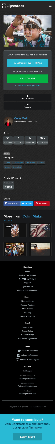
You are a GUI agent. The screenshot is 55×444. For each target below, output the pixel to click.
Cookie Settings (27, 334)
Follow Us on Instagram (29, 359)
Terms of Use (27, 327)
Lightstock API (27, 286)
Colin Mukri (21, 118)
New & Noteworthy (27, 316)
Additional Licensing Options (27, 85)
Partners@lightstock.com (27, 386)
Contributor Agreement (27, 338)
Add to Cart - (27, 78)
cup (7, 167)
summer (30, 162)
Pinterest (41, 203)
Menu (50, 6)
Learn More (27, 436)
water (41, 162)
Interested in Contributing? (27, 290)
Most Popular (27, 308)
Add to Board (27, 97)
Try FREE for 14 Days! (27, 279)
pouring (17, 167)
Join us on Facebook (29, 355)
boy (7, 162)
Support (27, 282)
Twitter (27, 203)
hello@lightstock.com (27, 393)
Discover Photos (27, 301)
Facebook (12, 203)
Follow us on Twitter (30, 350)
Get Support (27, 371)
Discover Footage (28, 305)
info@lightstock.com (27, 378)
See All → (8, 220)
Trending (27, 312)
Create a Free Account (27, 275)
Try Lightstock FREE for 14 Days (27, 62)
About (27, 271)
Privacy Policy (27, 331)
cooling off (18, 162)
